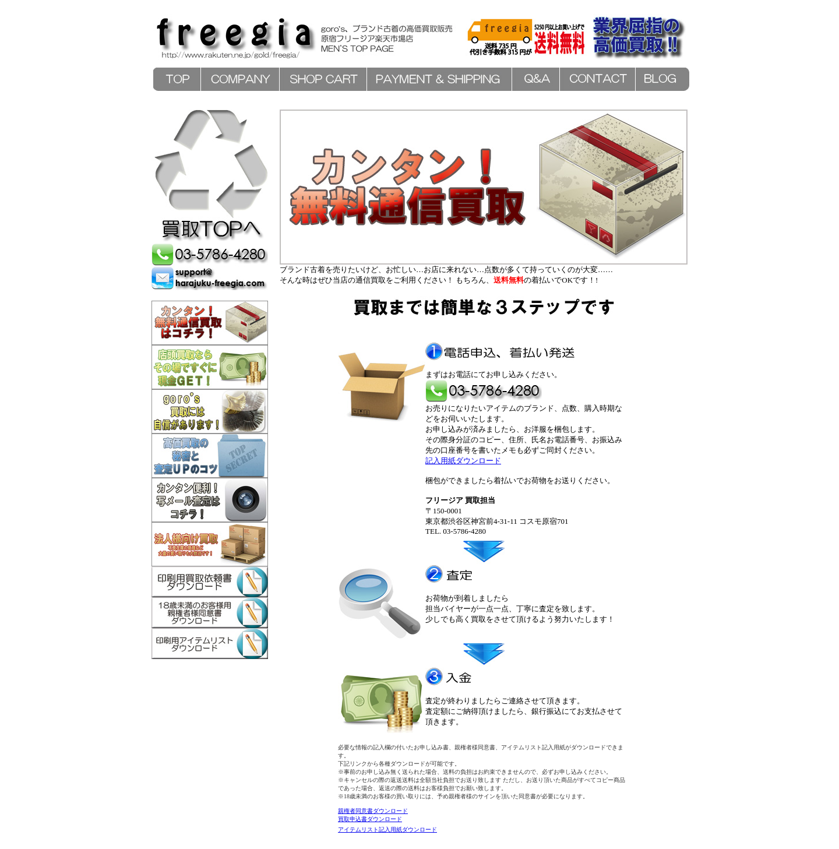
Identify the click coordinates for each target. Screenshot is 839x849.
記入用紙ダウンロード (463, 460)
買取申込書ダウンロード (370, 819)
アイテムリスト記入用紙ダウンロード (387, 829)
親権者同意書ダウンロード (373, 811)
